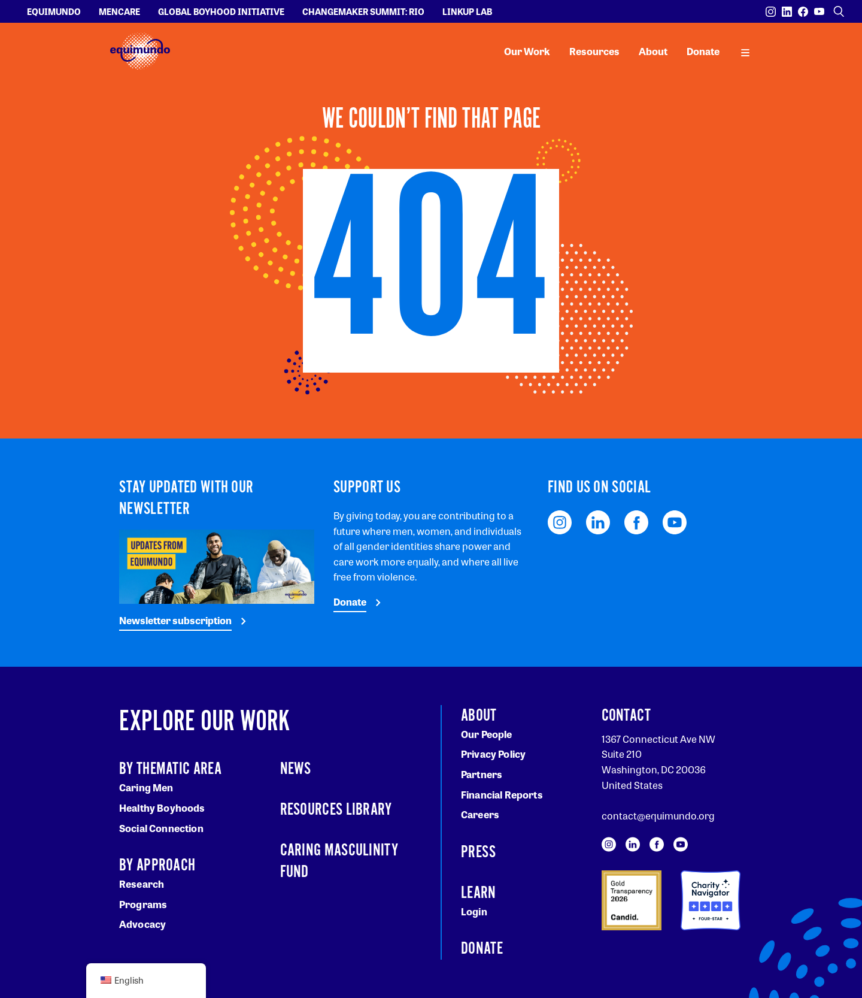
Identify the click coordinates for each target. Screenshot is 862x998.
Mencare (119, 11)
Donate (703, 51)
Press (478, 852)
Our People (486, 734)
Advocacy (142, 924)
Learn (478, 893)
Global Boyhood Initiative (221, 11)
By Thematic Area (170, 769)
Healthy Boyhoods (162, 808)
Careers (480, 814)
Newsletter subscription (175, 620)
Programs (143, 904)
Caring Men (146, 787)
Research (141, 884)
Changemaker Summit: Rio (363, 11)
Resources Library (336, 810)
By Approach (157, 865)
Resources (594, 51)
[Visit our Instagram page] (771, 12)
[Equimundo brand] (140, 51)
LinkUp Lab (467, 11)
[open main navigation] (745, 51)
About (653, 51)
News (295, 769)
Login (474, 911)
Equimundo (54, 11)
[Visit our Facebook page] (803, 12)
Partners (481, 774)
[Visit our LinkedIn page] (787, 12)
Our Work (527, 51)
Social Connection (161, 828)
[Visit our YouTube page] (819, 12)
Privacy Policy (493, 754)
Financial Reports (502, 795)
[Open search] (838, 11)
